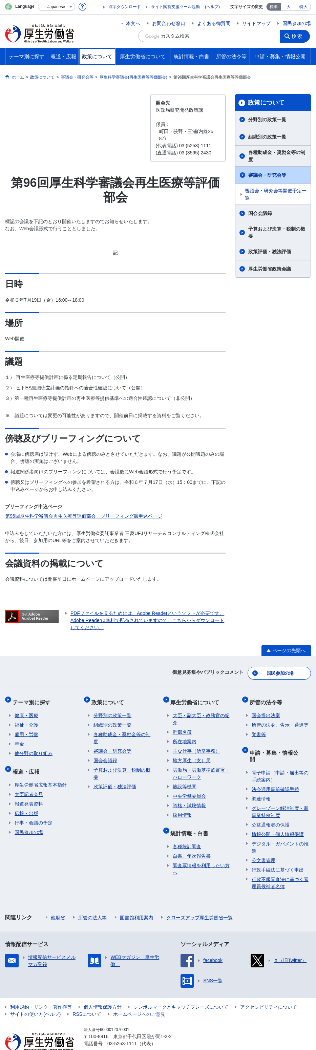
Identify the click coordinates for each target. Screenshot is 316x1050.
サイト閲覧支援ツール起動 (175, 6)
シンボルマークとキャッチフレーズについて (180, 989)
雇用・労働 (26, 728)
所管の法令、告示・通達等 (280, 719)
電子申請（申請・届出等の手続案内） (280, 759)
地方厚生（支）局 (192, 754)
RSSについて (86, 997)
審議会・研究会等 (267, 175)
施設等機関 (184, 780)
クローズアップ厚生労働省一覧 (199, 900)
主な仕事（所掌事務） (196, 745)
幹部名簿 (182, 726)
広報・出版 (26, 803)
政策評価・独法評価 (269, 251)
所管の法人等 (92, 900)
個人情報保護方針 (103, 989)
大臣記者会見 (29, 784)
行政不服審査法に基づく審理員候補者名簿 (280, 865)
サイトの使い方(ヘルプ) (35, 997)
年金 (19, 738)
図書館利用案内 (136, 900)
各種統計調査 (187, 836)
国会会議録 (260, 213)
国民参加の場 (296, 23)
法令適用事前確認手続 (275, 772)
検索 (298, 36)
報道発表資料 (29, 793)
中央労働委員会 (189, 790)
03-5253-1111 (122, 1026)
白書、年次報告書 (192, 845)
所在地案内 (184, 735)
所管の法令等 (268, 698)
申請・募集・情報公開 (279, 744)
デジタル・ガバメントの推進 (280, 830)
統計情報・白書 (192, 825)
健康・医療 (26, 709)
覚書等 (259, 728)
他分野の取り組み (33, 747)
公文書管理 (263, 843)
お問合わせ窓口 (168, 23)
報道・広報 (28, 763)
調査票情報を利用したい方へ (201, 858)
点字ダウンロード (124, 6)
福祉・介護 (26, 719)
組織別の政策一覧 (267, 137)
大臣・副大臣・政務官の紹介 (201, 713)
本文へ (133, 23)
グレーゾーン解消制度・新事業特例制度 (280, 794)
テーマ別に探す (33, 698)
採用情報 (182, 809)
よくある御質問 (213, 23)
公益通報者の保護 (271, 807)
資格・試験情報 (189, 799)
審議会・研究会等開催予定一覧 (276, 194)
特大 (303, 6)
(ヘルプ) (212, 6)
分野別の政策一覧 (267, 119)
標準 (274, 6)
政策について (266, 102)
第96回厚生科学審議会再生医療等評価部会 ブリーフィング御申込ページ (83, 516)
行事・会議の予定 (33, 812)
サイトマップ (256, 23)
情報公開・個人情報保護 (278, 817)
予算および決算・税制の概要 (276, 232)
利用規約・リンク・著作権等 (41, 989)
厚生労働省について (197, 698)
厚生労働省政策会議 (269, 269)
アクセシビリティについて (268, 989)
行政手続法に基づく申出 (278, 852)
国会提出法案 (266, 709)
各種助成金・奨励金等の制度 (276, 156)
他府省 (58, 900)
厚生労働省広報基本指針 (41, 774)
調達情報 (261, 781)
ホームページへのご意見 (139, 997)
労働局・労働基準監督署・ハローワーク (201, 767)
